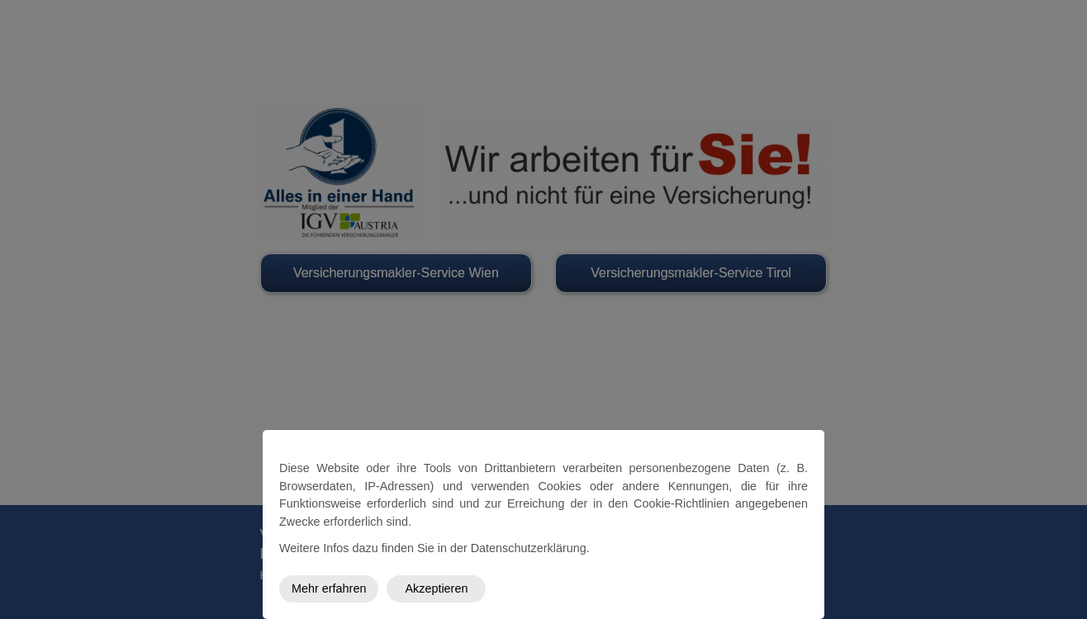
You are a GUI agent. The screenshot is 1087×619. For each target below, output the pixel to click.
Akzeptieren (436, 588)
